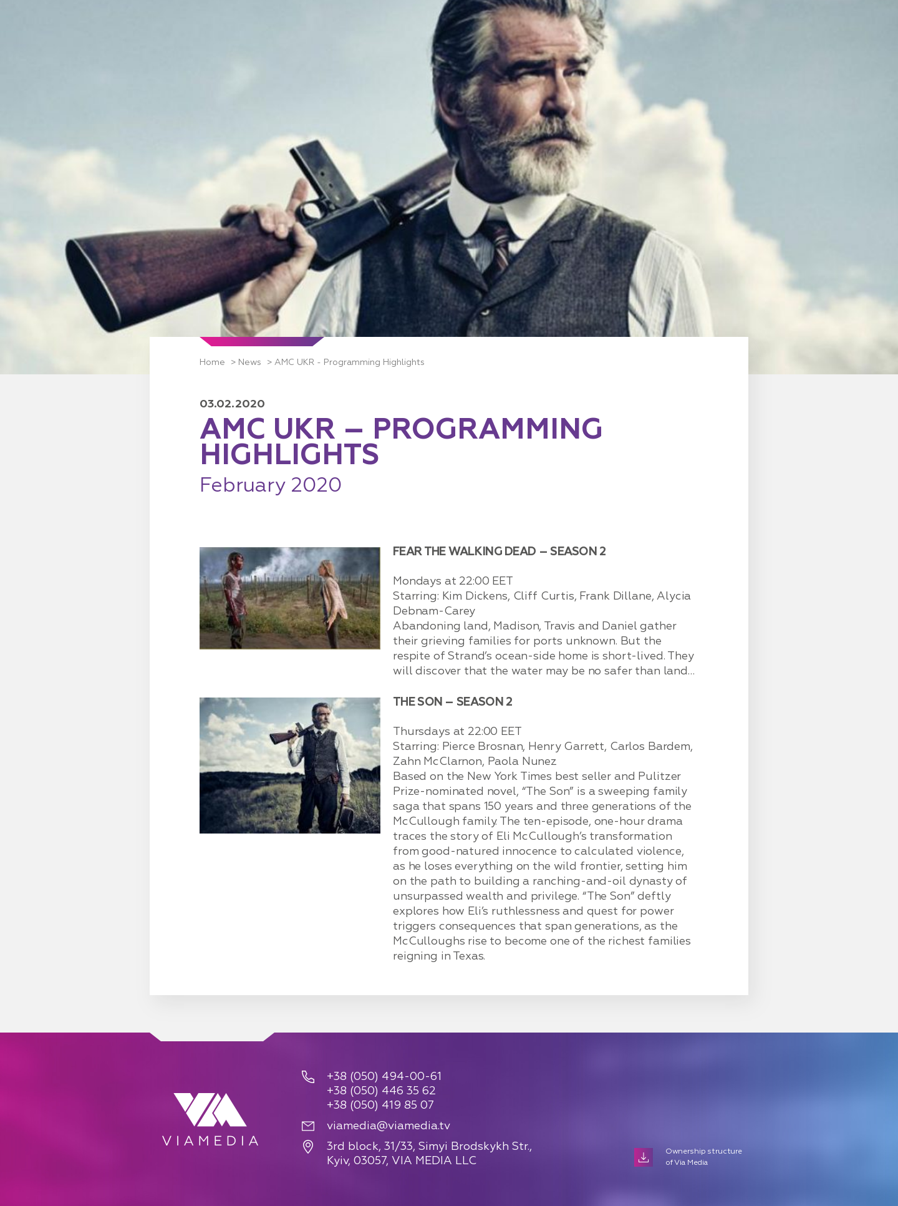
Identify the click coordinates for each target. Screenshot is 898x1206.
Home (212, 362)
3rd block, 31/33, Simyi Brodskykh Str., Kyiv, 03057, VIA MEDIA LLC (429, 1154)
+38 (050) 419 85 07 (380, 1105)
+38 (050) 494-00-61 (384, 1076)
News (249, 362)
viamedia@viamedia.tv (388, 1126)
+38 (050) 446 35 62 (381, 1091)
